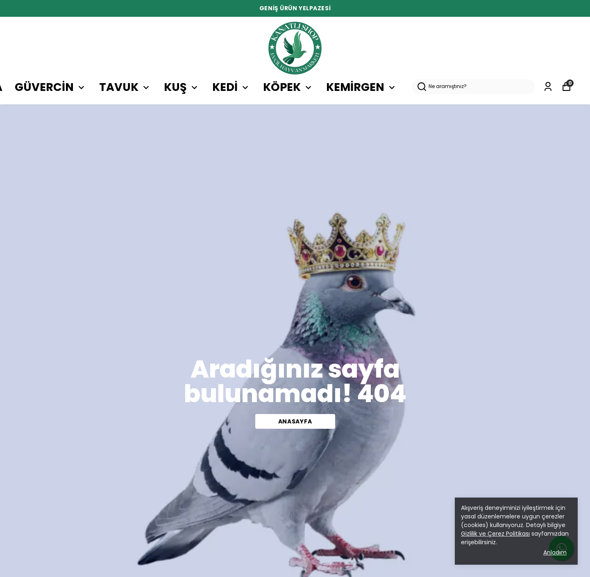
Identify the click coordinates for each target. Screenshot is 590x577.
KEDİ (231, 87)
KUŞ (182, 87)
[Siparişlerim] (548, 86)
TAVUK (125, 87)
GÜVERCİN (51, 87)
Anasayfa (295, 421)
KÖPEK (288, 87)
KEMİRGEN (361, 87)
